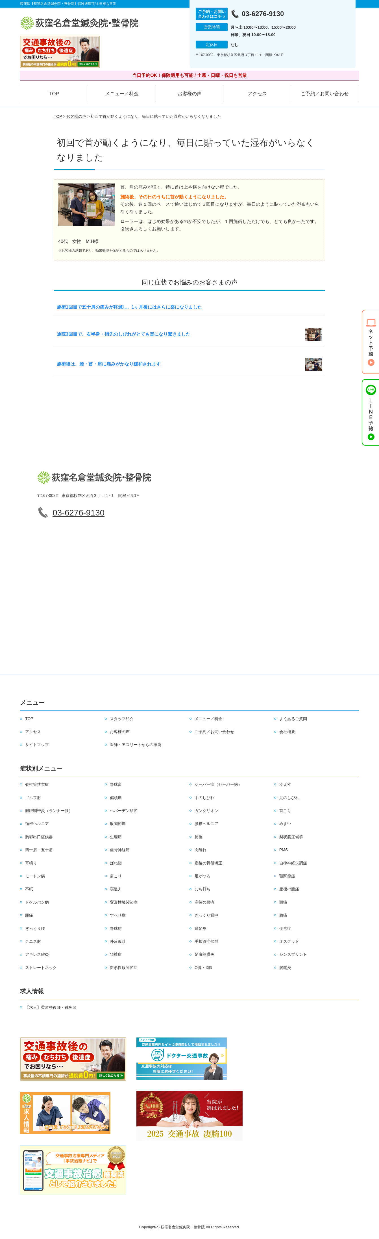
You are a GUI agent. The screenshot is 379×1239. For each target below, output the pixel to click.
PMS (283, 850)
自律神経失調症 (293, 863)
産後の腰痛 (204, 902)
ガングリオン (206, 810)
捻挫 (198, 837)
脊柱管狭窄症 (37, 784)
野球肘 (116, 928)
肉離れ (200, 850)
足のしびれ (289, 797)
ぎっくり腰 (35, 928)
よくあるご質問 (293, 718)
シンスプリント (293, 954)
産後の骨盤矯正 (208, 863)
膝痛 (283, 915)
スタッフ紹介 (122, 718)
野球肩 (116, 784)
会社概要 (287, 731)
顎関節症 (287, 876)
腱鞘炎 (285, 967)
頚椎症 (116, 954)
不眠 (29, 889)
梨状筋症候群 (291, 837)
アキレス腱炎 (37, 954)
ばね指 (116, 863)
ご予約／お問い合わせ (325, 93)
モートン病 (35, 876)
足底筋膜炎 (204, 954)
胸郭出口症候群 (39, 837)
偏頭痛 (116, 797)
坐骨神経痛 (120, 850)
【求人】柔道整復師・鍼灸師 (51, 1007)
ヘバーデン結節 (124, 810)
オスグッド (289, 941)
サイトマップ (37, 744)
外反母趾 (118, 941)
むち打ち (202, 889)
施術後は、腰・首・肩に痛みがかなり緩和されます (109, 364)
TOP (54, 93)
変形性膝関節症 (124, 902)
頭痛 (283, 902)
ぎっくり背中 (206, 915)
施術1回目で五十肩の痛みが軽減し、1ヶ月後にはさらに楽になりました (129, 307)
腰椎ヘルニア (206, 823)
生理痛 (116, 837)
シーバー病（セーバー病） (218, 784)
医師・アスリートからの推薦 (135, 744)
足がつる (202, 876)
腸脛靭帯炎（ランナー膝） (49, 810)
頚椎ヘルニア (37, 823)
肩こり (116, 876)
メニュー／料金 (122, 93)
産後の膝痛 (289, 889)
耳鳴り (31, 863)
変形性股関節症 (124, 967)
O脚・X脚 (203, 967)
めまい (285, 823)
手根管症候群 (206, 941)
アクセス (257, 93)
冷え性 (285, 784)
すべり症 (118, 915)
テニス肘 (33, 941)
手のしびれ (204, 797)
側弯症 (285, 928)
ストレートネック (41, 967)
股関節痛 (118, 823)
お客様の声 (190, 93)
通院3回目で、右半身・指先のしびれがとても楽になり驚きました (123, 334)
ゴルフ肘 (33, 797)
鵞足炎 (200, 928)
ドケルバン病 (37, 902)
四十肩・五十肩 (39, 850)
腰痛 (29, 915)
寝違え (116, 889)
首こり (285, 810)
